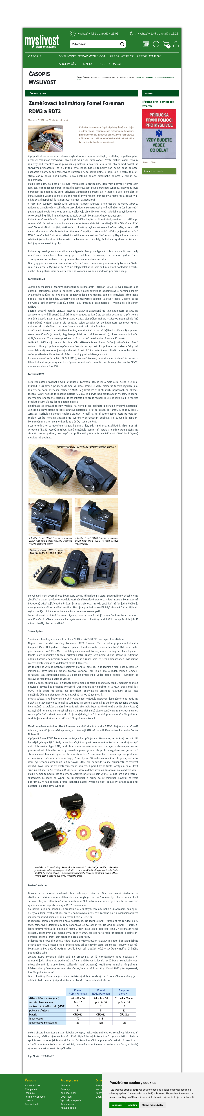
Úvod (79, 77)
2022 (117, 77)
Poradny (65, 1089)
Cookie (100, 1096)
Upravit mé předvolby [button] (152, 1105)
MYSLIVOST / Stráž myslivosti (82, 56)
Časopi (86, 77)
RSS (101, 64)
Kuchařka (101, 1089)
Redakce (115, 64)
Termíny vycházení (35, 1096)
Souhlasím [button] (117, 1105)
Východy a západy (70, 1100)
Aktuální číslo (32, 1085)
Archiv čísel (69, 64)
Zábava (100, 1093)
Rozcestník (102, 1085)
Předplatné (31, 1089)
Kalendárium (67, 1104)
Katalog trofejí (68, 1108)
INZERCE (88, 64)
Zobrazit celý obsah (153, 171)
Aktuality (65, 1085)
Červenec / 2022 (127, 77)
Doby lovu (65, 1096)
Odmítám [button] (132, 1105)
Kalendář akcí (68, 1093)
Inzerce (29, 1100)
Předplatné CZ (121, 56)
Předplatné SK (149, 56)
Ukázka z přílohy (149, 162)
